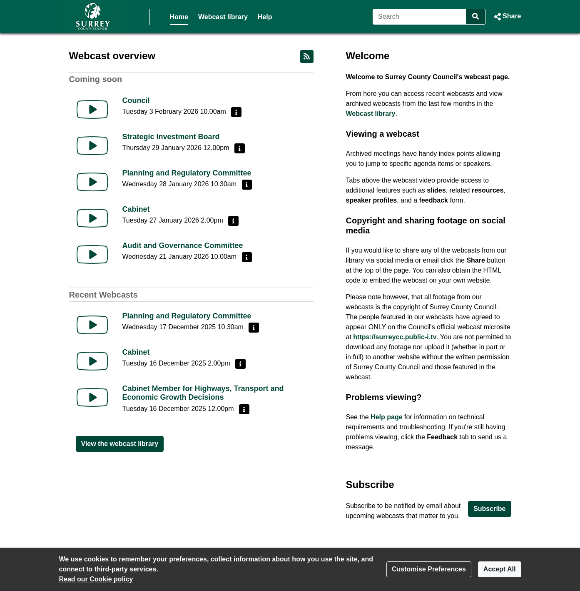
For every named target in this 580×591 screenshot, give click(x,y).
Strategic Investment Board (171, 137)
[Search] (419, 17)
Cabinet (136, 209)
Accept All (499, 569)
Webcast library (223, 16)
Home (179, 16)
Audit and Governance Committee (182, 245)
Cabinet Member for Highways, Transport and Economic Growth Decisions (203, 393)
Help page (386, 417)
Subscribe (489, 508)
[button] (506, 16)
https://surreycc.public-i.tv (394, 337)
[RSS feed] (307, 56)
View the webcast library (120, 443)
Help (265, 16)
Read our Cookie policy (96, 579)
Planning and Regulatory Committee (186, 173)
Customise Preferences (429, 569)
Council (136, 100)
